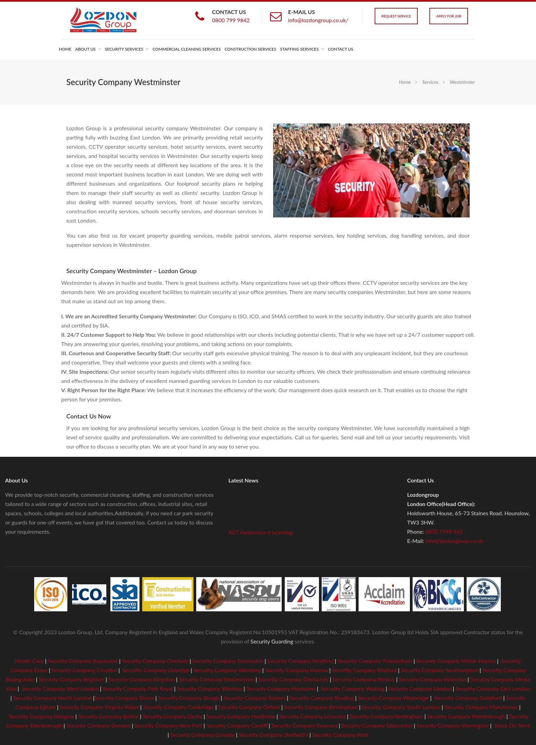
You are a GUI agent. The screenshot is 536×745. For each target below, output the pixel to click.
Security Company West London (60, 688)
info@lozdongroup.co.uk (454, 540)
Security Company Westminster (216, 679)
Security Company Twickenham (375, 660)
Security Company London (419, 688)
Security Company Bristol (108, 716)
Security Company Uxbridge (155, 670)
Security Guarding (272, 641)
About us (85, 49)
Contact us (340, 49)
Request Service (396, 16)
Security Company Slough (188, 697)
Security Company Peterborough (466, 716)
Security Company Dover (124, 697)
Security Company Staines (255, 697)
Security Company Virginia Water (99, 707)
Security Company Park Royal (138, 688)
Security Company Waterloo (432, 679)
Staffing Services (299, 49)
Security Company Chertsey (155, 660)
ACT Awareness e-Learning (260, 534)
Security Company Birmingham (321, 707)
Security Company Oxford (249, 707)
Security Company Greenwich (227, 660)
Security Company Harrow (296, 670)
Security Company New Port (168, 725)
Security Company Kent (340, 734)
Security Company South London (401, 707)
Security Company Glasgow (41, 716)
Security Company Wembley (227, 670)
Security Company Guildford (468, 697)
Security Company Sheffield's (273, 734)
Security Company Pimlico (364, 679)
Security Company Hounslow (281, 688)
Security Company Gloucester (376, 725)
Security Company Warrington (453, 725)
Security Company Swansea (304, 725)
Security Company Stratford (300, 660)
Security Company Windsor (210, 688)
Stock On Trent (511, 725)
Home (65, 49)
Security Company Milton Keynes (456, 660)
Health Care (29, 660)
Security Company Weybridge (393, 697)
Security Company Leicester (312, 716)
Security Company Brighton (71, 679)
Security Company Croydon (83, 670)
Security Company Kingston (141, 679)
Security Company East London (493, 688)
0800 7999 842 (444, 531)
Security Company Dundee (98, 725)
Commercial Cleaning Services (186, 49)
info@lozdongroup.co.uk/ (318, 20)
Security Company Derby (172, 716)
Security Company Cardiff (237, 725)
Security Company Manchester (481, 707)
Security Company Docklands (293, 679)
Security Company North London (52, 697)
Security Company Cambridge (178, 707)
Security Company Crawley (202, 734)
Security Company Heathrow (240, 716)
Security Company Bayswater (83, 660)
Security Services (124, 49)
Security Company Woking (352, 688)
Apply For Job (448, 16)
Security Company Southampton (439, 670)
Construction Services (250, 49)
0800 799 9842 (231, 20)
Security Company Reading (321, 697)
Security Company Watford (364, 670)
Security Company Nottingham (386, 716)
